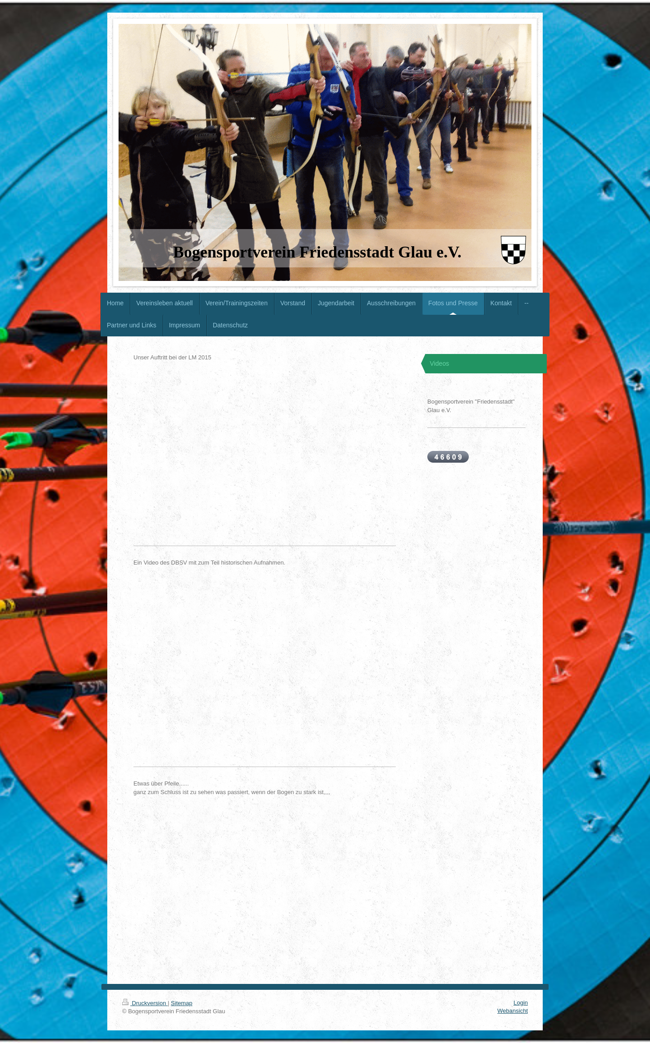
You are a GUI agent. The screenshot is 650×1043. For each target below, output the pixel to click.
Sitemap (181, 1003)
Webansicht (512, 1010)
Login (520, 1002)
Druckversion (145, 1003)
